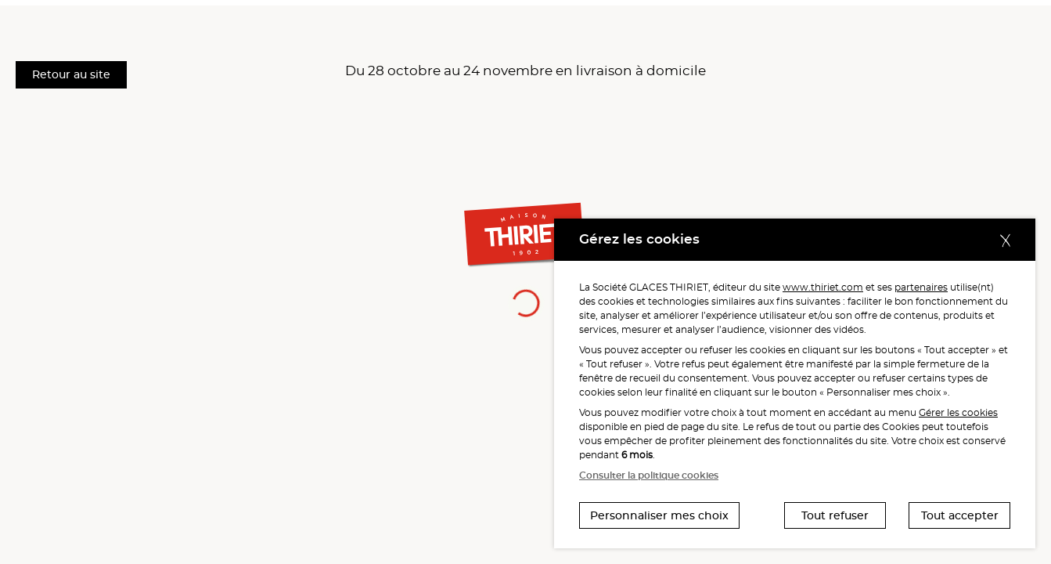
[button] (876, 22)
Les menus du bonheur (209, 23)
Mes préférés (495, 23)
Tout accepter (960, 515)
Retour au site (71, 74)
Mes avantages (612, 23)
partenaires (921, 287)
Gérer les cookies (958, 412)
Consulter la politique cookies (648, 475)
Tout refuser (835, 515)
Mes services (378, 23)
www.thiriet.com (823, 287)
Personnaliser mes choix (659, 515)
